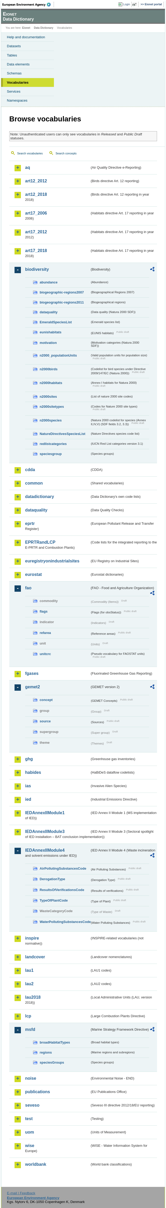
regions (46, 1052)
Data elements (18, 64)
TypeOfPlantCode (54, 900)
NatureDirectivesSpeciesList (62, 434)
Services (13, 91)
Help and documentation (26, 37)
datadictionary (39, 496)
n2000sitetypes (52, 407)
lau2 (29, 984)
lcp (28, 1016)
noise (30, 1078)
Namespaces (17, 100)
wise (29, 1145)
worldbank (35, 1164)
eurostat (33, 574)
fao (28, 588)
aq (27, 167)
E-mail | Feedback (21, 1193)
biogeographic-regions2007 (62, 292)
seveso (32, 1105)
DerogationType (52, 879)
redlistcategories (53, 444)
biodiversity (37, 269)
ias (28, 786)
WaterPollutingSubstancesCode (65, 922)
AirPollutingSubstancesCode (63, 868)
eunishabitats (51, 332)
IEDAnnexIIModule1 (44, 813)
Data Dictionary (43, 27)
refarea (45, 633)
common (34, 483)
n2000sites (48, 397)
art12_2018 (36, 194)
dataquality (49, 312)
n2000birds (49, 369)
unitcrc (45, 654)
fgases (32, 673)
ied (28, 799)
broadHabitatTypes (55, 1042)
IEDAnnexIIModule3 (44, 831)
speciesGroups (52, 1062)
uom (29, 1132)
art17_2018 (36, 250)
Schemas (14, 73)
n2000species (51, 420)
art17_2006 (36, 213)
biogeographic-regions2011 (62, 302)
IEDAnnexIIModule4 (44, 850)
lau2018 (33, 997)
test (29, 1118)
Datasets (14, 46)
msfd (30, 1029)
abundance (49, 282)
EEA (28, 4)
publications (37, 1091)
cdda (30, 469)
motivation (48, 343)
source (45, 721)
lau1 (29, 970)
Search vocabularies (30, 153)
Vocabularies (18, 82)
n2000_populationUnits (58, 355)
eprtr (30, 523)
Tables (12, 55)
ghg (29, 759)
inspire (32, 938)
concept (46, 700)
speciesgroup (51, 454)
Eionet (26, 27)
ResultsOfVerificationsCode (62, 890)
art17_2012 (36, 232)
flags (44, 611)
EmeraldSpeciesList (56, 322)
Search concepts (66, 153)
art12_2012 (36, 181)
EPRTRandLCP (40, 542)
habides (33, 772)
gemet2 (32, 687)
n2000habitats (51, 383)
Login (126, 4)
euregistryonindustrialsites (52, 561)
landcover (35, 957)
